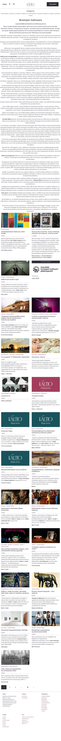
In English (51, 13)
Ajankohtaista (4, 354)
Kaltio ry (24, 723)
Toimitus (24, 720)
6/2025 (33, 551)
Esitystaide (57, 13)
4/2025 (4, 723)
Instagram (25, 698)
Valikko (4, 4)
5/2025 (3, 235)
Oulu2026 (39, 13)
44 (27, 687)
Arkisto (31, 15)
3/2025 (4, 725)
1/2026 (3, 281)
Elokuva (3, 277)
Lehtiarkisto (5, 726)
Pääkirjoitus (24, 13)
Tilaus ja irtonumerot (28, 717)
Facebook (24, 696)
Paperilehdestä (32, 13)
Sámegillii (17, 13)
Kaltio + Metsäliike (36, 229)
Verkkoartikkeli (4, 13)
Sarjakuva (11, 13)
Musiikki (10, 544)
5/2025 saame (6, 720)
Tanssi (46, 314)
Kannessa (34, 354)
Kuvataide (3, 627)
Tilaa (52, 4)
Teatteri (22, 544)
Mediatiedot (25, 722)
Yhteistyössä (35, 276)
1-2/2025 (34, 235)
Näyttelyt (45, 13)
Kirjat (2, 428)
